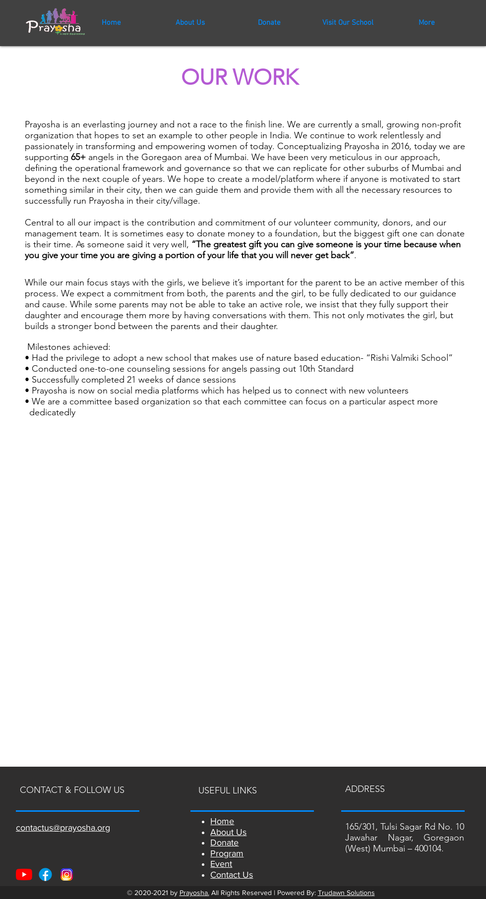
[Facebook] (45, 874)
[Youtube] (24, 874)
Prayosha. (194, 893)
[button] (347, 22)
